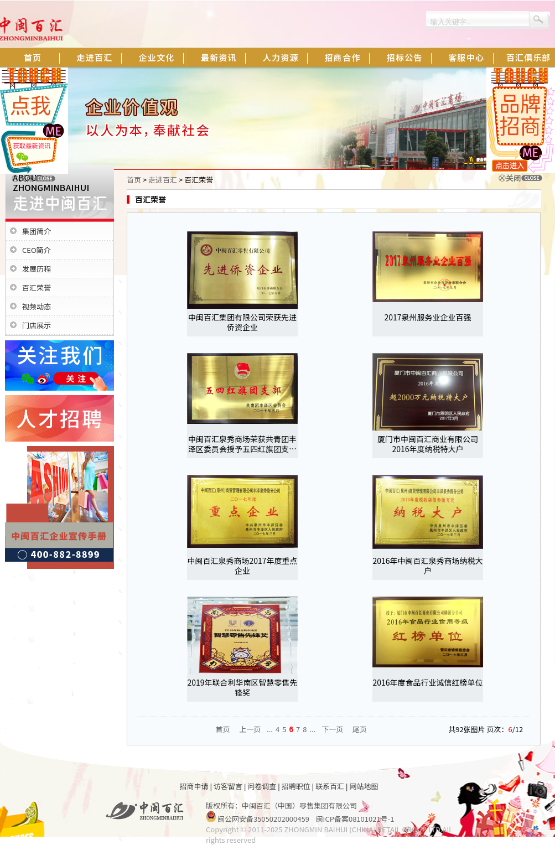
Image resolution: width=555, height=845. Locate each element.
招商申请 (194, 786)
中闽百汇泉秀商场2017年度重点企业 (242, 565)
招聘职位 (296, 786)
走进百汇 (162, 179)
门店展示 (36, 325)
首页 (134, 179)
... (270, 729)
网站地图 (363, 786)
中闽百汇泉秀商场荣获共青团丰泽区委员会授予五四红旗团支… (242, 443)
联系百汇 (329, 786)
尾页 (359, 729)
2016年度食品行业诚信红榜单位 (427, 682)
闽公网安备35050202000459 (263, 818)
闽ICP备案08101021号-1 (355, 818)
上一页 (250, 729)
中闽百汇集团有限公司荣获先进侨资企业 (242, 322)
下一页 (332, 729)
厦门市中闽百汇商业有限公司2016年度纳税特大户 (427, 443)
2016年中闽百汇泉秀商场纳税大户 (427, 565)
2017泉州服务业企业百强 (427, 317)
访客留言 (228, 786)
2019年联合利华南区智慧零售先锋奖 (242, 687)
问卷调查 (261, 786)
